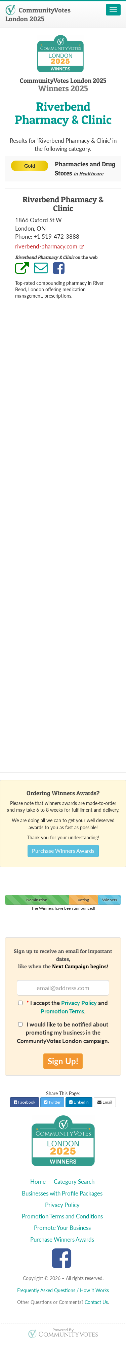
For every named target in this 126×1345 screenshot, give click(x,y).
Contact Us (96, 1302)
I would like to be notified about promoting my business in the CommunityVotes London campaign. (63, 1032)
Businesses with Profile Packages (62, 1193)
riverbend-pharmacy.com (47, 246)
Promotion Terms (62, 1011)
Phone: (23, 236)
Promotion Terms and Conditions (62, 1216)
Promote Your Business (62, 1227)
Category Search (74, 1181)
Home (38, 1181)
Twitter (52, 1102)
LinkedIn (79, 1102)
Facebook (24, 1102)
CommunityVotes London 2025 (38, 14)
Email (104, 1102)
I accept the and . (63, 1006)
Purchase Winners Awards (63, 850)
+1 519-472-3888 (56, 236)
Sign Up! (63, 1061)
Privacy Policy (79, 1002)
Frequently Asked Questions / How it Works (63, 1290)
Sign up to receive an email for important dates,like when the (63, 959)
